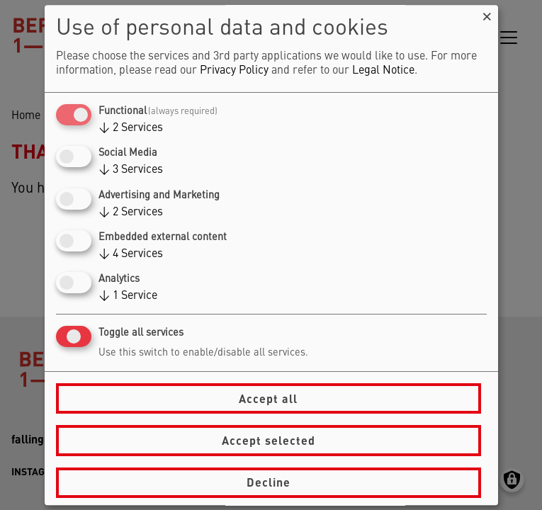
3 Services (130, 171)
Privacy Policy (234, 70)
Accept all (268, 398)
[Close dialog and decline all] (487, 14)
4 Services (130, 254)
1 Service (127, 296)
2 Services (130, 128)
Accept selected (268, 440)
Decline (268, 482)
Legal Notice (383, 70)
